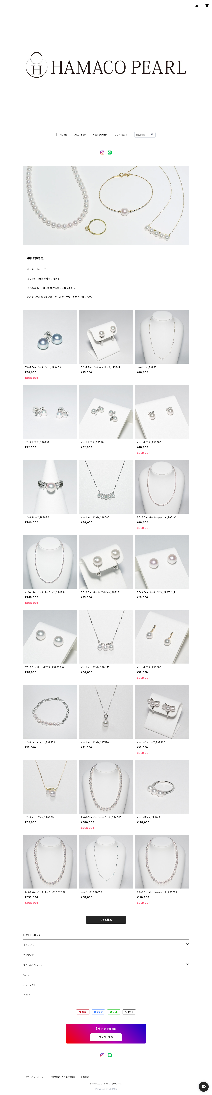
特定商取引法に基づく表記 (63, 1077)
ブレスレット (29, 984)
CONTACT (121, 134)
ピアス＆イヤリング (33, 964)
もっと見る (106, 919)
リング (26, 974)
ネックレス (28, 944)
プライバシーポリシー (35, 1077)
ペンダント (28, 954)
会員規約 (85, 1077)
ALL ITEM (80, 134)
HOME (64, 134)
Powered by (106, 1089)
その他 (26, 994)
